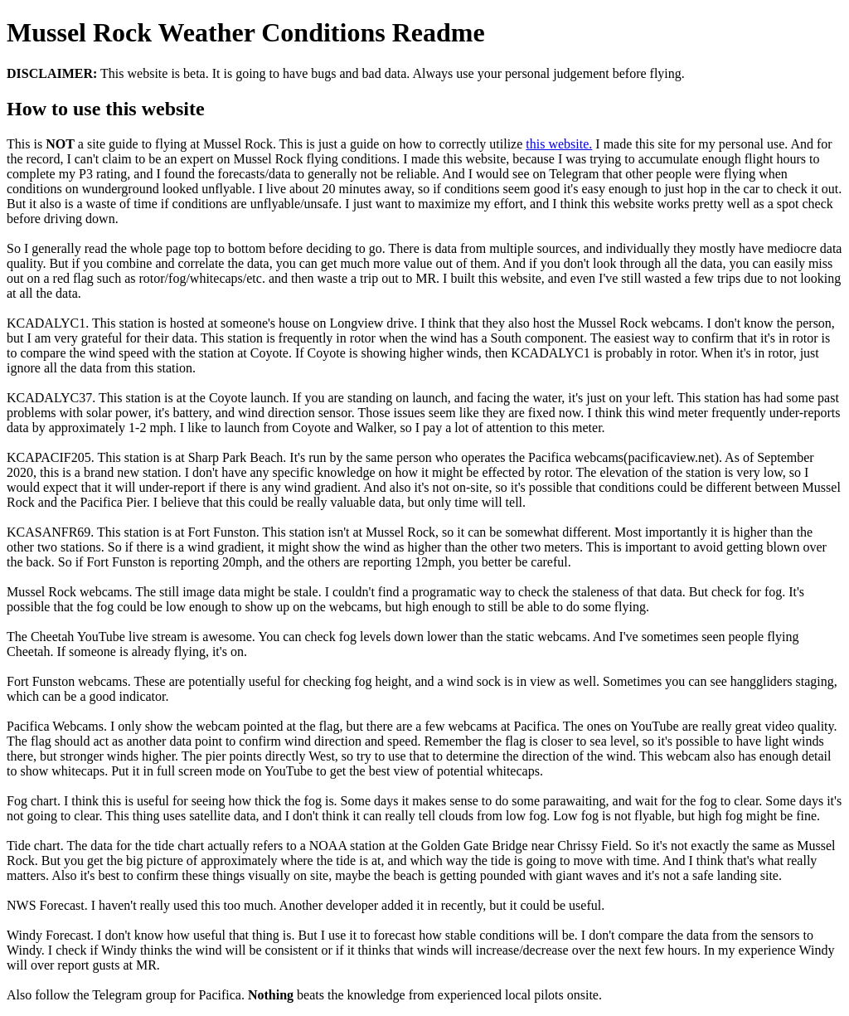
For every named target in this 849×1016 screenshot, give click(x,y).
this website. (559, 144)
